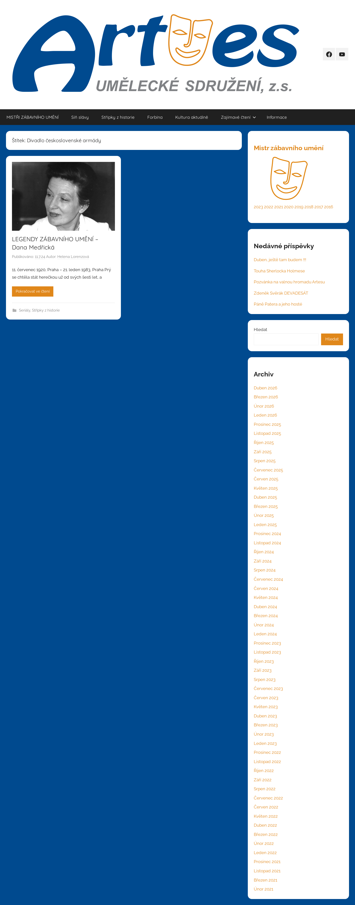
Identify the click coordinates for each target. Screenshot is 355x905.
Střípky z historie (118, 117)
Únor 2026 (264, 406)
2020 (288, 206)
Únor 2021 (263, 889)
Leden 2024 (265, 633)
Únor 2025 (264, 515)
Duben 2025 (265, 497)
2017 (318, 206)
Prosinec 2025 (267, 424)
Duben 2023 (265, 715)
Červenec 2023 (268, 688)
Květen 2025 (266, 488)
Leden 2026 (265, 415)
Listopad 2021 (267, 870)
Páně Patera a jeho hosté (278, 304)
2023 (258, 206)
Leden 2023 (265, 743)
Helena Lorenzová (73, 256)
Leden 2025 (265, 524)
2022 (268, 206)
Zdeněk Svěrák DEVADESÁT (281, 293)
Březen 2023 (266, 724)
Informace (277, 117)
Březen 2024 (266, 615)
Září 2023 (262, 670)
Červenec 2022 (268, 797)
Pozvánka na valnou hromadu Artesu (289, 281)
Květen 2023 (266, 706)
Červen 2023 (266, 697)
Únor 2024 (264, 624)
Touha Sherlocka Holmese (279, 270)
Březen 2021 (265, 880)
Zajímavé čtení (238, 117)
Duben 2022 (265, 825)
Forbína (155, 117)
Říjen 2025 (264, 442)
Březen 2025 (266, 506)
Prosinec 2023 (267, 643)
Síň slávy (80, 117)
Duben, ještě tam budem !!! (280, 259)
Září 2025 (262, 451)
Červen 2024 (266, 588)
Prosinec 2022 (267, 752)
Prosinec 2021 (267, 861)
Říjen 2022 (264, 770)
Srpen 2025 (264, 460)
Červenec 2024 (268, 579)
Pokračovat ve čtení (33, 291)
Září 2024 (262, 561)
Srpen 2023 (264, 679)
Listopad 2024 (267, 542)
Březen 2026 (266, 396)
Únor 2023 (264, 734)
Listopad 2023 (267, 652)
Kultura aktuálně (191, 117)
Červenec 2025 (268, 469)
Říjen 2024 (264, 551)
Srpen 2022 (264, 788)
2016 (328, 206)
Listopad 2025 (267, 433)
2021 (278, 206)
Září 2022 (262, 779)
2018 (308, 206)
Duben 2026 (265, 387)
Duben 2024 (265, 606)
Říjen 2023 (264, 661)
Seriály (24, 310)
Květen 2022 (266, 816)
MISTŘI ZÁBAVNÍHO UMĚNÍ (32, 117)
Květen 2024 (266, 597)
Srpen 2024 (264, 569)
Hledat (260, 329)
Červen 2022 (266, 806)
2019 (298, 206)
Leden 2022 (265, 852)
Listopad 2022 (267, 761)
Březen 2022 (266, 834)
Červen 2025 (266, 478)
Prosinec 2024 (267, 533)
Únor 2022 (264, 843)
